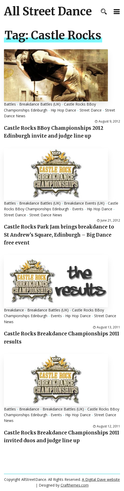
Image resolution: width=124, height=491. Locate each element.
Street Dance (91, 110)
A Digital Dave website (101, 479)
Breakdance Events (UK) (84, 203)
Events (77, 208)
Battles (10, 104)
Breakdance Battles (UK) (40, 104)
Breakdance (14, 310)
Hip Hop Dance (63, 110)
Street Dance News (45, 214)
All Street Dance (48, 11)
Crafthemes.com (75, 485)
